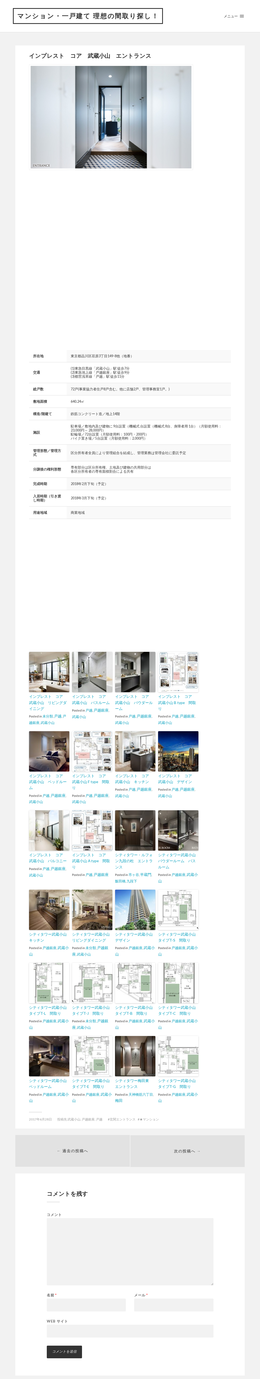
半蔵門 (145, 861)
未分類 (47, 716)
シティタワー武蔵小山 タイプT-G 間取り (177, 1073)
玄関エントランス (123, 1109)
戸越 (57, 716)
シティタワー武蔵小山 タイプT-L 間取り (48, 1001)
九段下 (128, 867)
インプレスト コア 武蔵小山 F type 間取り (91, 778)
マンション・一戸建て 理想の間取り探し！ (93, 16)
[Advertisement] (74, 217)
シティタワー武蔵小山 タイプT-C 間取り (177, 1001)
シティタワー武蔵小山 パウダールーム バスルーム (177, 853)
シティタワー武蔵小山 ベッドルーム (48, 1073)
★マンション (149, 1109)
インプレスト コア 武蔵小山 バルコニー (48, 850)
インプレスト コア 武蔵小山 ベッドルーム (48, 778)
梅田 (118, 1090)
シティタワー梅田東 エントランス (134, 1073)
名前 (52, 1286)
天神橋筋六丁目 (141, 1083)
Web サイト (57, 1312)
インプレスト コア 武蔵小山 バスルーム (91, 700)
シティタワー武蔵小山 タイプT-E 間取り (91, 1073)
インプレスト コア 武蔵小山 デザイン (177, 778)
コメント (54, 1205)
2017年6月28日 (40, 1109)
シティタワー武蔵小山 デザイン (134, 929)
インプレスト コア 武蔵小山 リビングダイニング (48, 703)
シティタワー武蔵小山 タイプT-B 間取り (134, 1001)
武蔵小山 (44, 722)
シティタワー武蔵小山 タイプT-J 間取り (91, 1001)
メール (141, 1286)
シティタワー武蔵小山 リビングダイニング (91, 929)
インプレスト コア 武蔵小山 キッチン (134, 778)
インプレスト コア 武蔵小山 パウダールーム (134, 700)
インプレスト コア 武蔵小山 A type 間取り (91, 850)
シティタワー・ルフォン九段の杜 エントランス (134, 850)
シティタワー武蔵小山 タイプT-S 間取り (177, 929)
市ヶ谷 (134, 861)
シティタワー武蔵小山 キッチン (48, 929)
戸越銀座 (101, 710)
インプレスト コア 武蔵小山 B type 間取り (177, 700)
